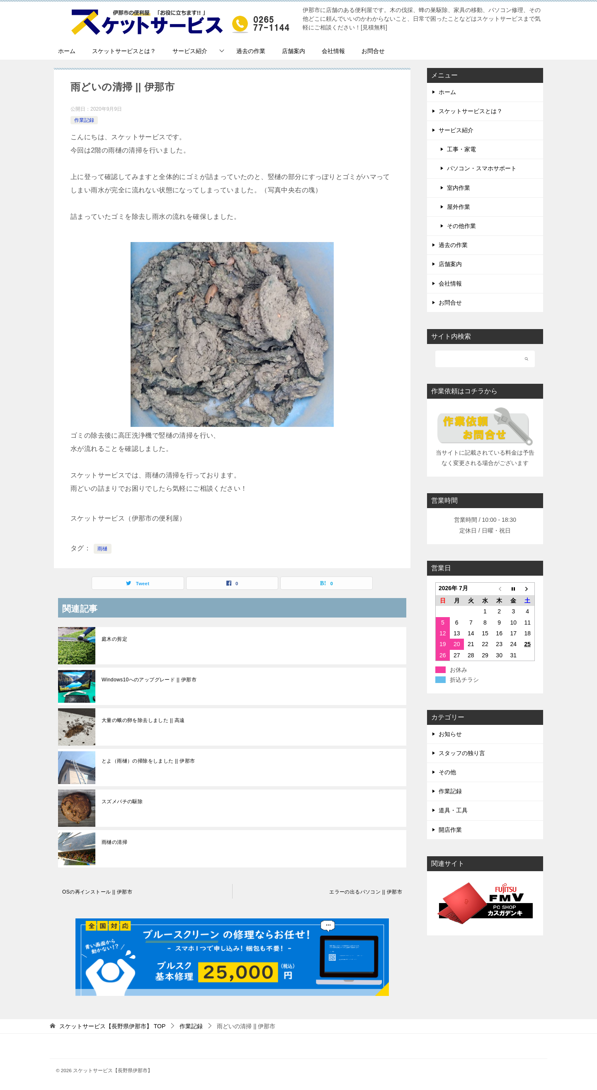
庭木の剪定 (114, 639)
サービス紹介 (189, 51)
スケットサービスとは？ (124, 51)
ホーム (66, 51)
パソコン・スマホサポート (482, 168)
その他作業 (461, 226)
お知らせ (450, 734)
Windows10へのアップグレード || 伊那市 (149, 680)
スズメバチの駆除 (122, 801)
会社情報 (333, 51)
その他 (447, 772)
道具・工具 (453, 810)
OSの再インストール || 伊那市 (97, 892)
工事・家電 (461, 149)
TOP (112, 1026)
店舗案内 (293, 51)
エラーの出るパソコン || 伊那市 (365, 892)
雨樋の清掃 (114, 842)
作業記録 (84, 120)
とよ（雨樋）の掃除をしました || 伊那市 (148, 761)
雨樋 (102, 549)
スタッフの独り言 (462, 753)
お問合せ (373, 51)
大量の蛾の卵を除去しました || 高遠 (143, 720)
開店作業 (450, 829)
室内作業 (458, 187)
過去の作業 (250, 51)
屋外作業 (458, 206)
